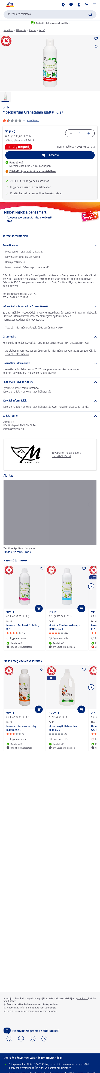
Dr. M (6, 107)
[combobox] (50, 14)
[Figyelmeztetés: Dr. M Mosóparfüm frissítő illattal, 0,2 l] (16, 638)
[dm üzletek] (63, 5)
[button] (94, 5)
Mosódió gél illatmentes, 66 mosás (63, 728)
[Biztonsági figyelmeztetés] (50, 382)
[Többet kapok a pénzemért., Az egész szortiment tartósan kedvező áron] (50, 216)
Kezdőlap (8, 30)
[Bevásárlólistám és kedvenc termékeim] (71, 5)
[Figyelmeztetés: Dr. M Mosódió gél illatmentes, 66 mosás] (58, 739)
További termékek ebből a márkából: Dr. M (43, 455)
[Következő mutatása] (91, 586)
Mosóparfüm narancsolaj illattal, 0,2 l (21, 728)
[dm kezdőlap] (10, 5)
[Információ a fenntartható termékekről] (50, 306)
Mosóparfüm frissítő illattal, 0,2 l (22, 627)
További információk (17, 354)
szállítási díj (28, 140)
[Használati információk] (50, 363)
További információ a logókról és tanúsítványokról (34, 327)
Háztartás (21, 30)
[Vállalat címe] (50, 416)
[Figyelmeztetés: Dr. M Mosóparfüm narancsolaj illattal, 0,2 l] (16, 739)
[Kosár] (86, 5)
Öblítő (42, 30)
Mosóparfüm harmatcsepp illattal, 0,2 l (64, 627)
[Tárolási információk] (50, 400)
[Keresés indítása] (90, 14)
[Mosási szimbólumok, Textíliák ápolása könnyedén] (50, 517)
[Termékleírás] (50, 245)
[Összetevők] (50, 336)
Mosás (32, 30)
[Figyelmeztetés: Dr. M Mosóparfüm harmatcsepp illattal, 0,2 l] (58, 638)
